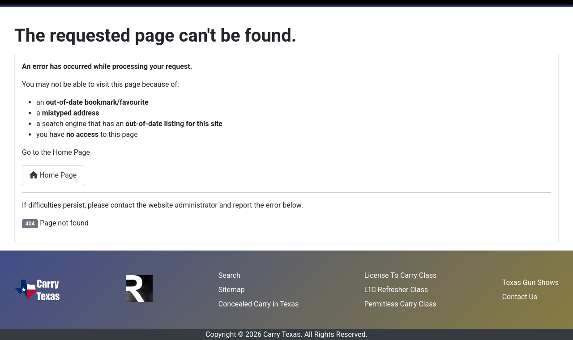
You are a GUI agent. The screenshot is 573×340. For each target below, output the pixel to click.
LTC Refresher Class (396, 289)
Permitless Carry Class (400, 304)
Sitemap (231, 289)
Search (229, 275)
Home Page (53, 175)
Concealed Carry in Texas (258, 304)
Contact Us (520, 297)
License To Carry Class (400, 275)
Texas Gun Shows (530, 282)
